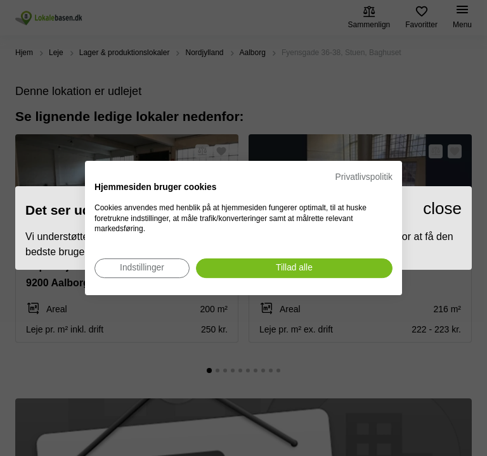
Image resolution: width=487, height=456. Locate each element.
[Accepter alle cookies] (294, 268)
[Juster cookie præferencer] (142, 268)
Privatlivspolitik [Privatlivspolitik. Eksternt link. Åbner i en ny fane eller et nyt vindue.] (364, 177)
